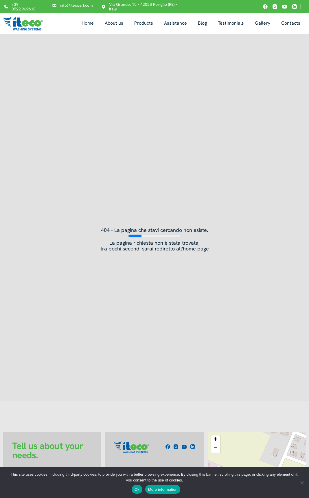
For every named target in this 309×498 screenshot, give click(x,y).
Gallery (262, 23)
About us (114, 23)
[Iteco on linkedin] (294, 6)
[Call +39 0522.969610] (22, 6)
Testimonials (231, 23)
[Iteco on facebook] (265, 6)
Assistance (175, 23)
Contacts (290, 23)
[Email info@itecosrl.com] (71, 5)
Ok (137, 489)
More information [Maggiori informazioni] (163, 489)
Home (88, 23)
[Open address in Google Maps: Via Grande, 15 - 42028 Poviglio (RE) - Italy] (142, 6)
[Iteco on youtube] (284, 7)
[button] (215, 439)
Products (143, 23)
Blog (202, 23)
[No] (302, 483)
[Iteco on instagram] (275, 6)
